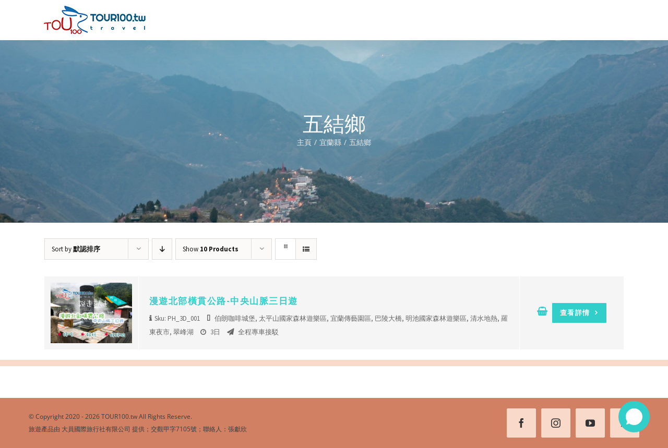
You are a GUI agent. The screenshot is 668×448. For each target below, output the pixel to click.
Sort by (76, 249)
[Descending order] (162, 249)
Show (210, 249)
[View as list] (306, 249)
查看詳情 (579, 312)
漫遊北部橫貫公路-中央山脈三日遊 (223, 301)
